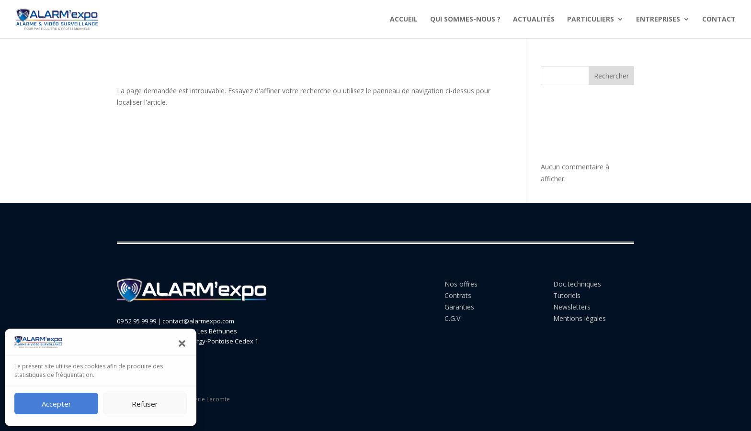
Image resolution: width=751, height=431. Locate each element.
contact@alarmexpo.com (198, 321)
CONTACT (719, 19)
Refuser (145, 404)
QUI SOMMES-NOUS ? (465, 19)
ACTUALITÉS (534, 19)
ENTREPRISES (658, 19)
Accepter (56, 404)
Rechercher (611, 75)
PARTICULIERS (590, 19)
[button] (182, 343)
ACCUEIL (404, 19)
